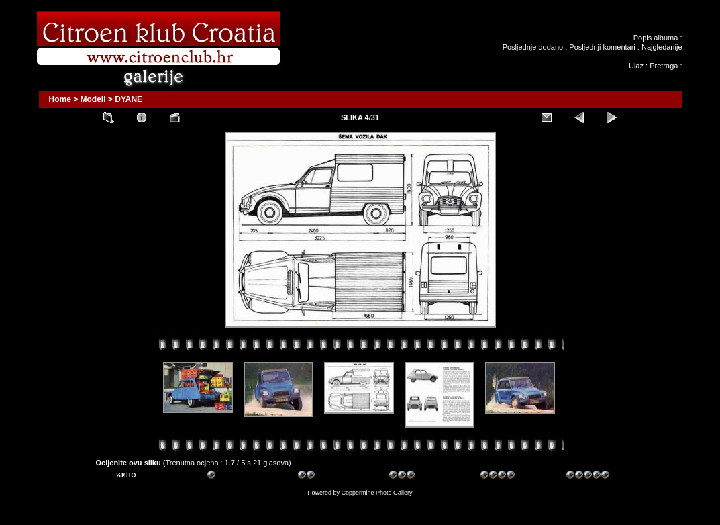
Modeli (93, 99)
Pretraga (664, 66)
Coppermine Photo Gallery (376, 492)
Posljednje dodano (533, 47)
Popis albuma (655, 38)
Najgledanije (661, 47)
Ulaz (636, 66)
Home (60, 99)
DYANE (128, 99)
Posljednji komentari (602, 47)
